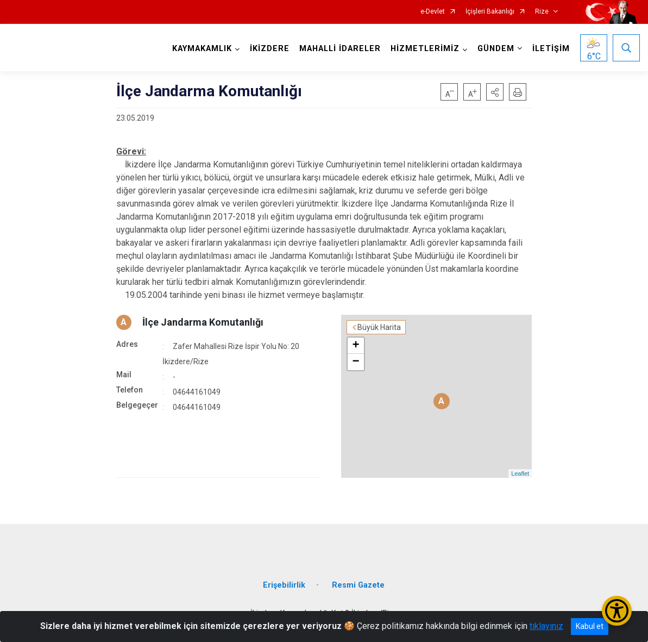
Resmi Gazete (358, 585)
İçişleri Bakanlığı (489, 11)
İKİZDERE (270, 48)
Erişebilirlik (284, 585)
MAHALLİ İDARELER (340, 48)
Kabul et (589, 626)
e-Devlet (432, 11)
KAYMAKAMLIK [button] (202, 48)
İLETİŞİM (551, 48)
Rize (542, 11)
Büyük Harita (379, 327)
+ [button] (355, 346)
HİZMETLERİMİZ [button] (425, 48)
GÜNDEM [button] (495, 48)
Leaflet (520, 473)
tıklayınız (546, 626)
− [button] (355, 362)
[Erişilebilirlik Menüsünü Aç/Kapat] (617, 611)
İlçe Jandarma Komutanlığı (202, 322)
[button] (495, 92)
